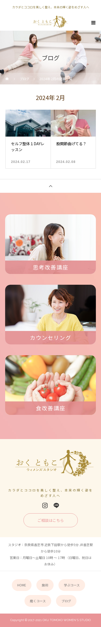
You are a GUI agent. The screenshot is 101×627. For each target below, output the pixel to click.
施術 (45, 585)
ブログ (66, 600)
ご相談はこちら (50, 520)
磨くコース (38, 600)
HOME (21, 585)
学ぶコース (72, 585)
